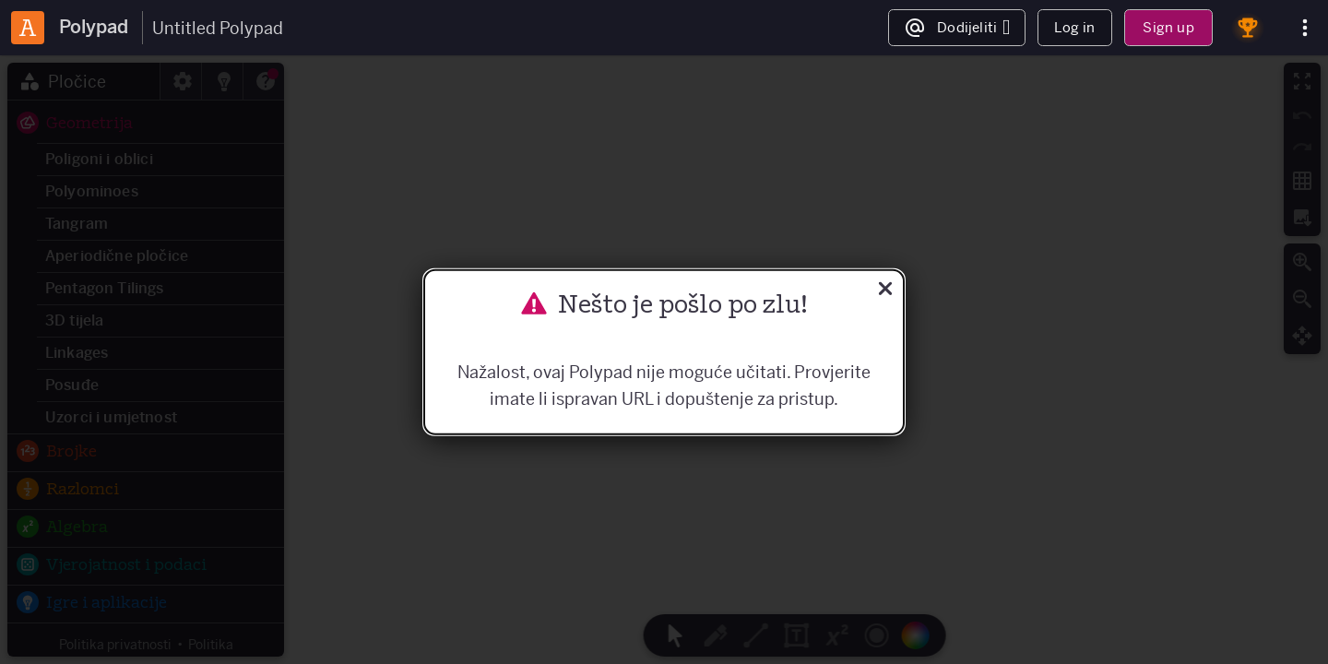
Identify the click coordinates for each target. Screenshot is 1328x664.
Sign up (1168, 27)
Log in (1074, 27)
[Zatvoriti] (885, 291)
